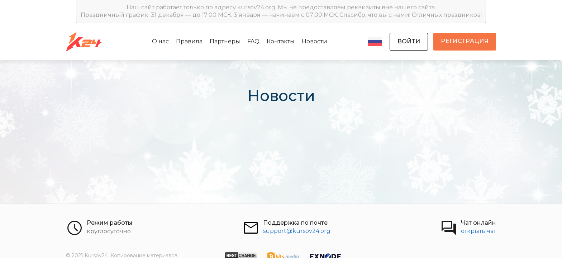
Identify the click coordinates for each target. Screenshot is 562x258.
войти (408, 41)
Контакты (281, 41)
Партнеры (225, 41)
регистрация (465, 41)
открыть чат (478, 231)
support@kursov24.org (296, 231)
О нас (160, 41)
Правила (189, 41)
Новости (314, 41)
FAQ (253, 41)
